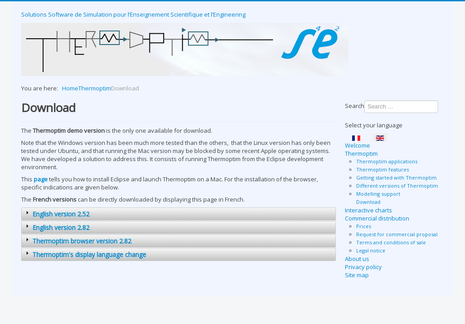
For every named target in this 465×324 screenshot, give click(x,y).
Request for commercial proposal (397, 234)
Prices (363, 226)
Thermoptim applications (386, 161)
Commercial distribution (377, 218)
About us (357, 259)
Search (354, 106)
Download (368, 201)
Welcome (357, 145)
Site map (357, 275)
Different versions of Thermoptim (397, 185)
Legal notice (370, 250)
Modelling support (378, 193)
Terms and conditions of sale (391, 242)
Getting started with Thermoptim (396, 177)
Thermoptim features (382, 169)
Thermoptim (361, 153)
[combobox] (401, 106)
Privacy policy (363, 267)
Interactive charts (368, 210)
